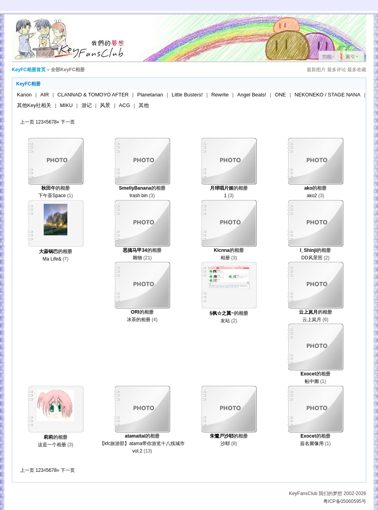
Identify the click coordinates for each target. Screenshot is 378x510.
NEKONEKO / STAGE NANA (327, 95)
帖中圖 (312, 381)
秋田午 (48, 188)
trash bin (139, 195)
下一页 (68, 122)
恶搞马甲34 (135, 250)
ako (308, 188)
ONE (280, 95)
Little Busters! (187, 95)
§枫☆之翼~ (221, 313)
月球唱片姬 (221, 188)
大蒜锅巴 (48, 251)
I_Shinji (308, 250)
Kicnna (222, 250)
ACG (124, 105)
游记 (87, 105)
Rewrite (220, 95)
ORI (135, 312)
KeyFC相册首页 (29, 69)
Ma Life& (52, 259)
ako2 (312, 195)
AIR (44, 95)
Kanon (24, 95)
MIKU (66, 105)
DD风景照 (311, 258)
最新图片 (316, 69)
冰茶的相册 (138, 319)
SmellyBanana (135, 188)
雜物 (137, 258)
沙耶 (225, 443)
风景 (105, 105)
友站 (225, 320)
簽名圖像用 (312, 443)
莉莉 (48, 437)
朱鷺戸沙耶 (221, 436)
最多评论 (336, 69)
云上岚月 (308, 312)
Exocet (308, 374)
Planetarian (150, 95)
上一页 (27, 122)
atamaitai (135, 436)
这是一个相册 (52, 444)
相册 (225, 258)
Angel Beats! (252, 95)
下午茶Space (52, 195)
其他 (144, 105)
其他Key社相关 (34, 105)
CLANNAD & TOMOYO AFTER (93, 95)
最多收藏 (356, 69)
